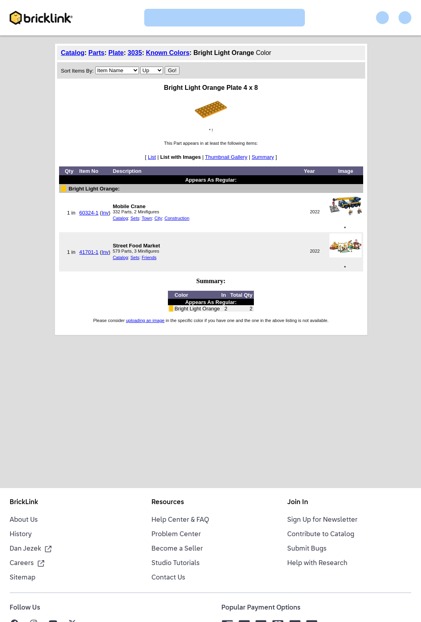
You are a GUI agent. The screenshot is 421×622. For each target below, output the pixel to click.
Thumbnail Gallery (226, 157)
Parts (96, 52)
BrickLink (24, 502)
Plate (116, 52)
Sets (135, 218)
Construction (177, 218)
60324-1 (88, 213)
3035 (135, 52)
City (158, 218)
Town (147, 218)
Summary (262, 157)
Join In (297, 502)
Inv (105, 213)
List (152, 157)
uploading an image (145, 320)
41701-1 (88, 252)
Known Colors (167, 52)
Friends (149, 257)
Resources (167, 502)
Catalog (73, 52)
